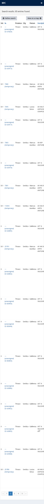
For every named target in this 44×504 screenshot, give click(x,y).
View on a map (34, 18)
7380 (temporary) (9, 85)
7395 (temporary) (9, 108)
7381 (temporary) (9, 186)
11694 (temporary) (9, 207)
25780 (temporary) (9, 470)
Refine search (9, 18)
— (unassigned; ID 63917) (9, 122)
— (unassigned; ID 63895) (9, 228)
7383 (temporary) (9, 143)
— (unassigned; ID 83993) (9, 301)
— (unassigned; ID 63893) (9, 428)
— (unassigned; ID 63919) (9, 165)
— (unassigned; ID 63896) (9, 385)
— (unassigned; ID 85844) (9, 323)
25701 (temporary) (9, 247)
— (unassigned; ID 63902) (9, 406)
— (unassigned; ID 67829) (9, 29)
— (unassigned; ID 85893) (9, 358)
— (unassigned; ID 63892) (9, 271)
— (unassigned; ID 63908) (9, 451)
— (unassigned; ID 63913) (9, 66)
